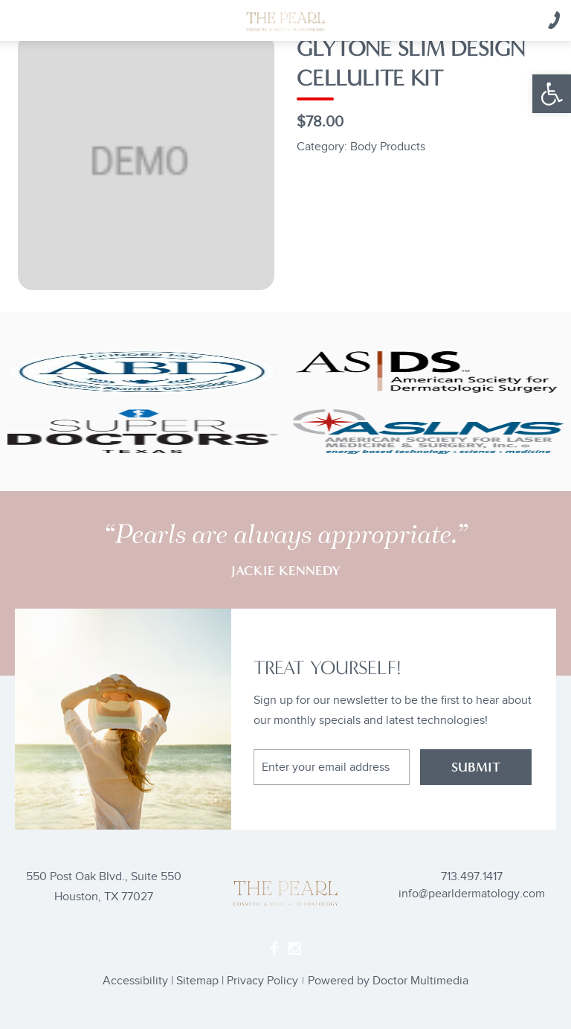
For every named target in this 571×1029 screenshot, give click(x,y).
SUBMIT (475, 767)
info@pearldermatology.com (472, 894)
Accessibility (135, 981)
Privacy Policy (262, 981)
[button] (551, 93)
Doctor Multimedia (420, 981)
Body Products (387, 147)
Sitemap (197, 981)
